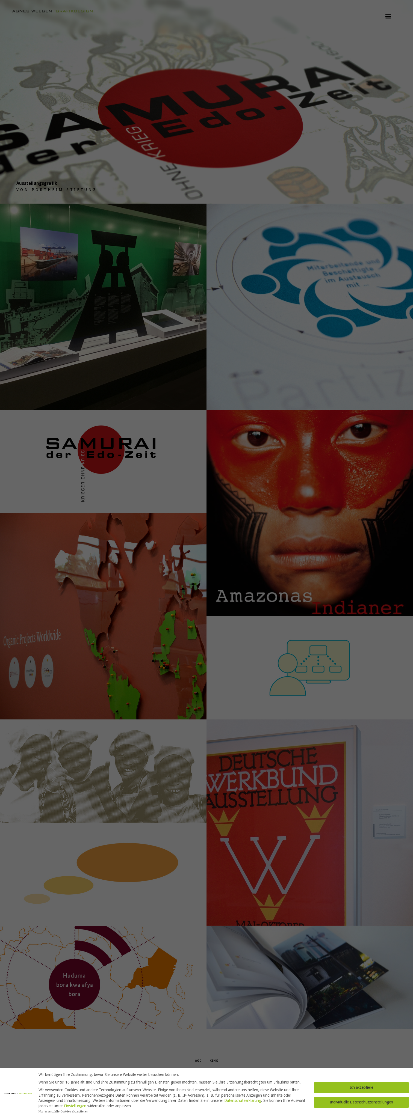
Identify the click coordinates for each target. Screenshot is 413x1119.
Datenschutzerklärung (242, 1100)
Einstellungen (75, 1106)
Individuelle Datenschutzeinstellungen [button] (361, 1102)
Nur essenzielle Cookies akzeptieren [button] (63, 1111)
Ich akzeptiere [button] (361, 1087)
